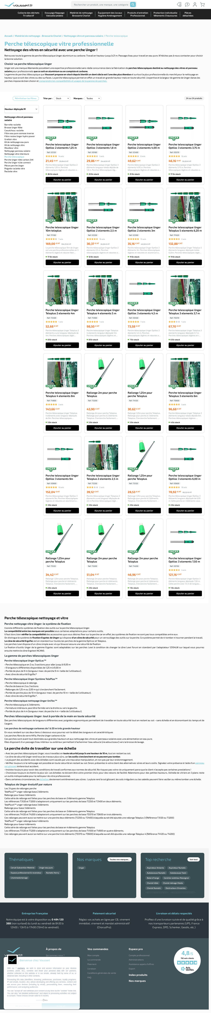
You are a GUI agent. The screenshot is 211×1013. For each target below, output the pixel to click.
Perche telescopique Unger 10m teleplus (62, 229)
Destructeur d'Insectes (176, 888)
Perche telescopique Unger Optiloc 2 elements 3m (144, 229)
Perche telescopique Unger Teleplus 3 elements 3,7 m (185, 311)
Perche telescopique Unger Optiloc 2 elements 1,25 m (62, 146)
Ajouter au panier (62, 179)
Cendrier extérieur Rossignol (176, 878)
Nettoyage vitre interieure (16, 153)
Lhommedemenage (19, 878)
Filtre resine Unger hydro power (19, 136)
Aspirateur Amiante (155, 868)
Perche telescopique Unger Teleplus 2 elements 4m (62, 311)
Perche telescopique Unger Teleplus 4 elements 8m (62, 394)
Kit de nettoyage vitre (14, 145)
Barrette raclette (12, 124)
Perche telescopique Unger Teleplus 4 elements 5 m (103, 311)
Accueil (8, 35)
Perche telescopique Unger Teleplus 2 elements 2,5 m (103, 477)
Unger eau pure (46, 867)
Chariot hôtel (152, 883)
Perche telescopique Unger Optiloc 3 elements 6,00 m (185, 477)
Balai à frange (153, 878)
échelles (44, 779)
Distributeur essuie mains (183, 893)
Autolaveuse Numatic (156, 873)
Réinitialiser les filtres (25, 98)
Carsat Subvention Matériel (22, 867)
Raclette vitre (10, 171)
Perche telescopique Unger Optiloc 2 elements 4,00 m (144, 146)
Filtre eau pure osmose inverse (19, 133)
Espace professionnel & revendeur (26, 872)
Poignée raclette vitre (14, 168)
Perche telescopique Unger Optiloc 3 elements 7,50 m (185, 560)
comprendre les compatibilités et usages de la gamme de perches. (73, 81)
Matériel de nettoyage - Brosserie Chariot (38, 35)
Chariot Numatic (154, 888)
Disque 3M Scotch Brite (157, 893)
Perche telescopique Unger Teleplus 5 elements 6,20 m (185, 229)
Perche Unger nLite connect (17, 162)
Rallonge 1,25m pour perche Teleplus (140, 394)
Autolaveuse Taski (178, 873)
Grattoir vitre (10, 139)
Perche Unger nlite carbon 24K (18, 159)
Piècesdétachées (186, 24)
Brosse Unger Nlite (13, 127)
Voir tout (194, 859)
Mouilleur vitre (11, 147)
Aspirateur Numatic (177, 868)
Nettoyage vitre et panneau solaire (83, 35)
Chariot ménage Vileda (173, 883)
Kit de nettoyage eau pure (16, 142)
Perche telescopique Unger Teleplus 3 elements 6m (185, 394)
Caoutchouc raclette (14, 130)
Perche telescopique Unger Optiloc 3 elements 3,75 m (185, 146)
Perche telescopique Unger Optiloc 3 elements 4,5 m (144, 311)
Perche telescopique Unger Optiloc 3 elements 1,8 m (103, 146)
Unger (81, 868)
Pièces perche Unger (14, 165)
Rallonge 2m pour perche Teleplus (102, 394)
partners (21, 968)
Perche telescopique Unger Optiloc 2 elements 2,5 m (103, 229)
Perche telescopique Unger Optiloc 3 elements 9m (62, 477)
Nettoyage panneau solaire (17, 150)
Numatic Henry (52, 872)
